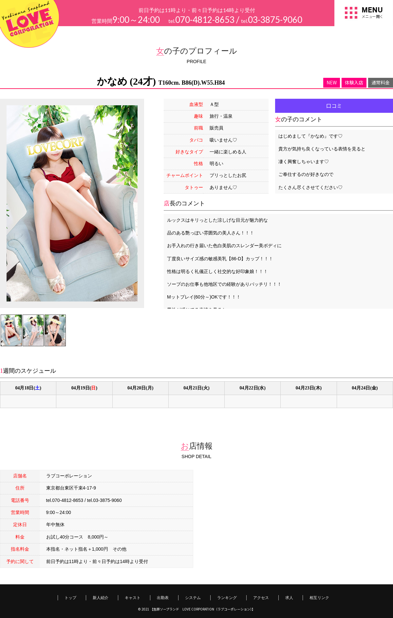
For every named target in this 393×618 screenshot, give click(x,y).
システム (193, 597)
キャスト (132, 597)
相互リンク (319, 597)
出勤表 (163, 597)
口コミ (334, 106)
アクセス (261, 597)
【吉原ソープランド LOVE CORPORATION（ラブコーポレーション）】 (202, 609)
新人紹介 (100, 597)
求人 (289, 597)
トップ (70, 597)
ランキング (227, 597)
